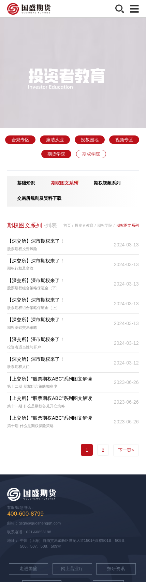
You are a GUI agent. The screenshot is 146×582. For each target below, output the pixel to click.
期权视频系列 (107, 182)
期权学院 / (105, 225)
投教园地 (90, 139)
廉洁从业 (55, 139)
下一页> (126, 450)
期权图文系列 (64, 182)
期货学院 (56, 154)
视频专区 (124, 139)
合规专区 (20, 139)
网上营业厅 (72, 568)
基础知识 (26, 182)
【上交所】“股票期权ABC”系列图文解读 (49, 379)
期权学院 (91, 154)
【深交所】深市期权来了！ (35, 241)
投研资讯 (116, 568)
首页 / (68, 225)
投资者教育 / (85, 225)
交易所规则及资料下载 (39, 198)
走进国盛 (28, 568)
